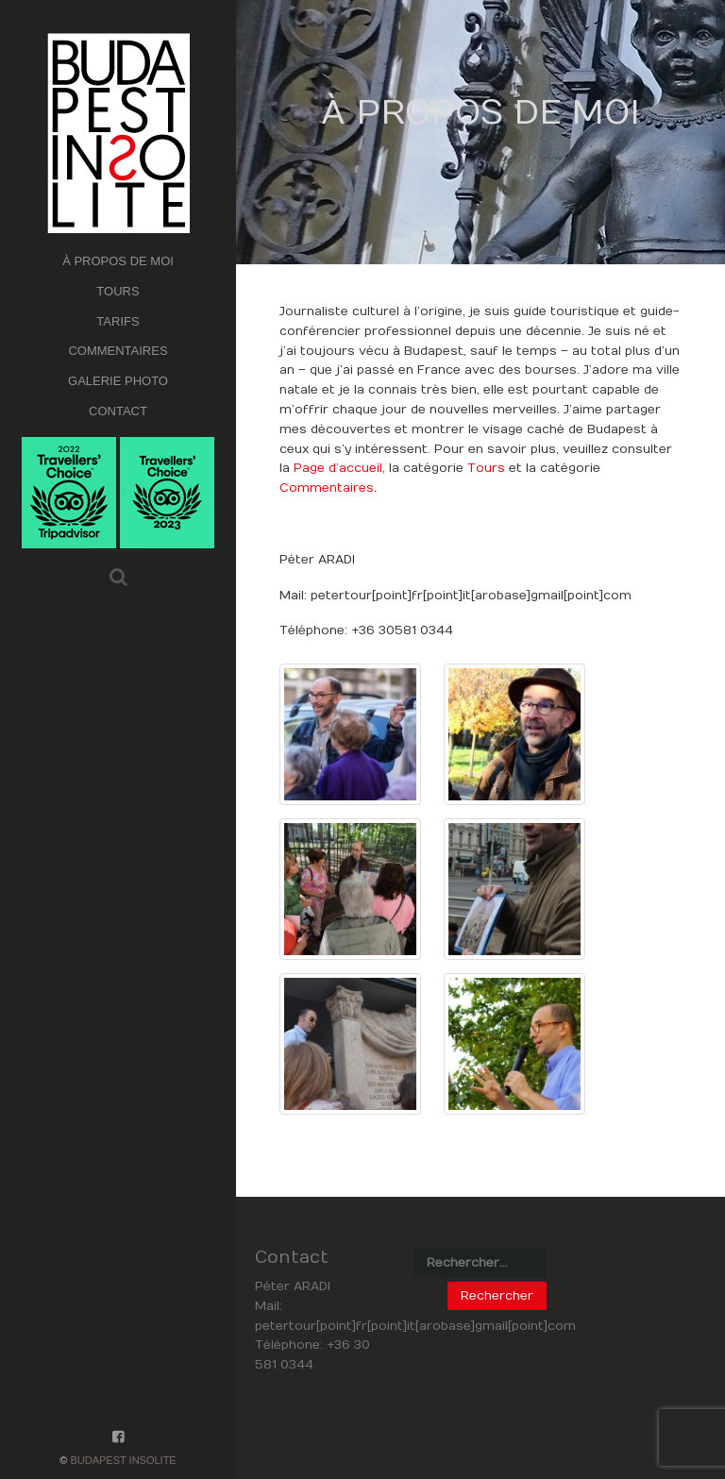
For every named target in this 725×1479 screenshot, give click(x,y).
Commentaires (326, 488)
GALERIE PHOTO (118, 381)
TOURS (117, 291)
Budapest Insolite (123, 1460)
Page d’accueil (338, 468)
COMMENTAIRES (117, 351)
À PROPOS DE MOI (118, 261)
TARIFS (117, 321)
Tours (486, 468)
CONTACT (118, 411)
